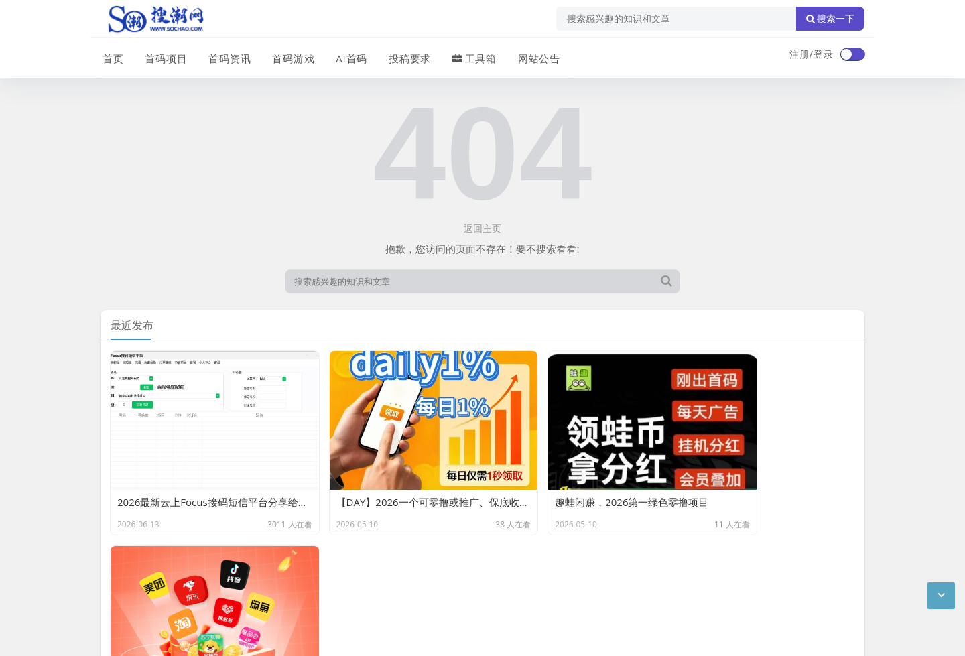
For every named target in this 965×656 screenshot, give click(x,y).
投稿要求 (404, 55)
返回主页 (482, 228)
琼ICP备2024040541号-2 (155, 635)
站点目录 (272, 566)
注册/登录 (811, 54)
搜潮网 (188, 601)
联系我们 (170, 566)
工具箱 (468, 55)
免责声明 (221, 566)
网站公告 (532, 55)
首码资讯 (226, 55)
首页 (111, 55)
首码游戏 (289, 55)
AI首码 (347, 55)
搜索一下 (830, 18)
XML (313, 566)
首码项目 (163, 55)
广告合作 (119, 566)
